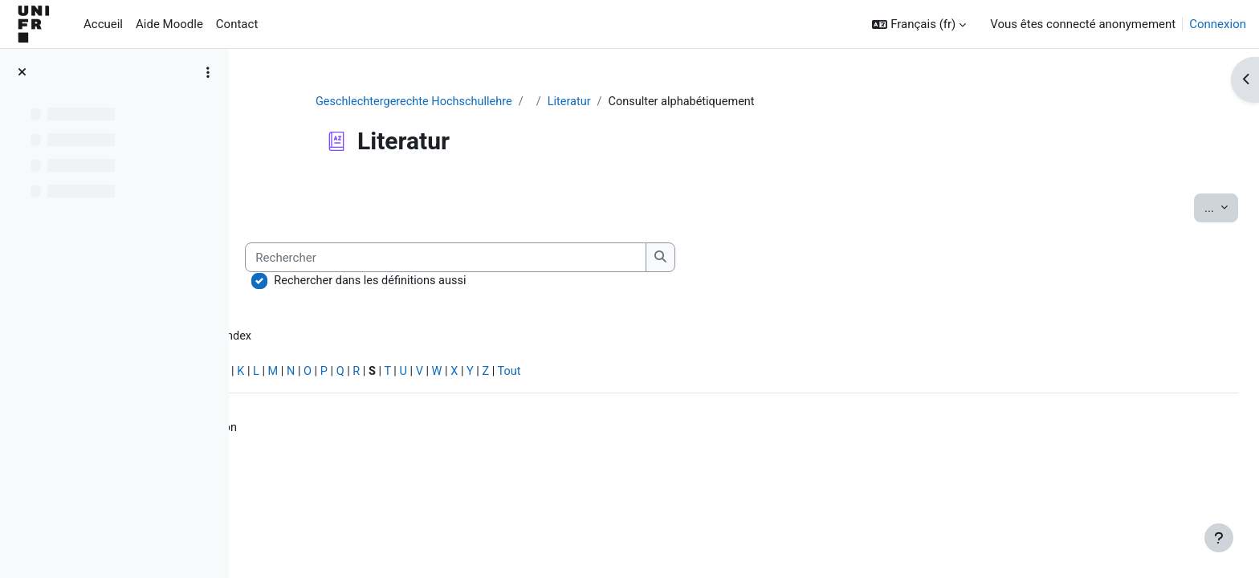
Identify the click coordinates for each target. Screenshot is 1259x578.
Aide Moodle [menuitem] (169, 24)
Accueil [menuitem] (103, 24)
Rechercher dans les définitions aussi (598, 282)
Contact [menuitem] (237, 24)
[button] (919, 24)
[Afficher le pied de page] (1218, 537)
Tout (751, 374)
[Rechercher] (674, 258)
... (1185, 207)
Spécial (279, 374)
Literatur (671, 102)
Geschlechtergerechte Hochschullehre (511, 102)
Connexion (1217, 24)
